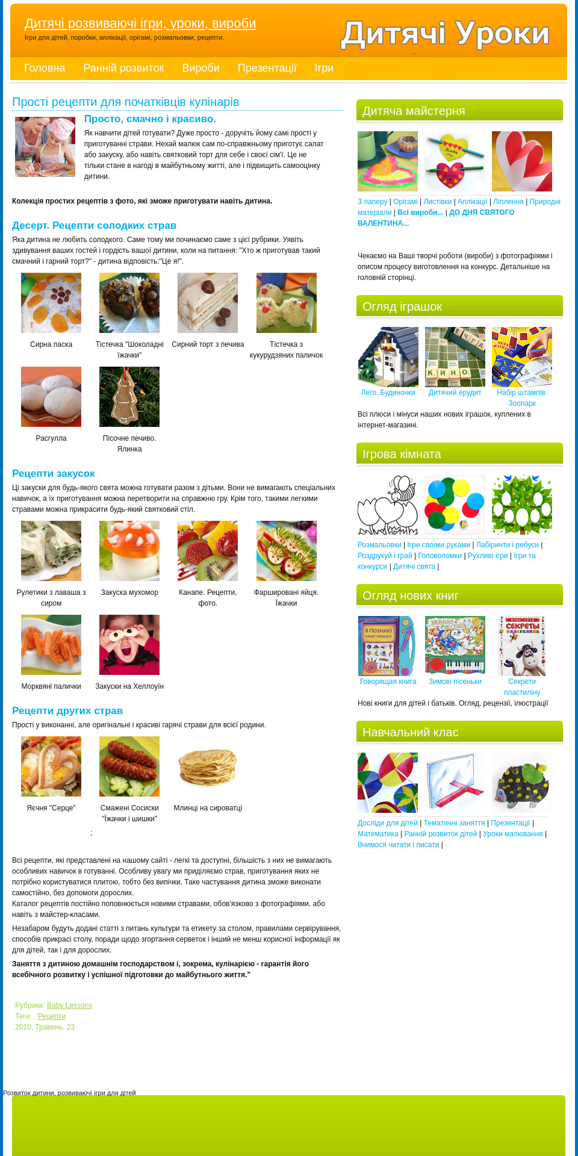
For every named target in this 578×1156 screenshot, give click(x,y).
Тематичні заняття (454, 823)
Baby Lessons (69, 1005)
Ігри (324, 68)
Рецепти (52, 1016)
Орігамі (405, 201)
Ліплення (508, 201)
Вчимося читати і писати (398, 845)
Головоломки (440, 556)
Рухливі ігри (488, 556)
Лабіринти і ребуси (507, 545)
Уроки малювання (512, 834)
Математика (378, 834)
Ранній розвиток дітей (440, 834)
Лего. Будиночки (388, 389)
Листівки (437, 201)
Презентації (267, 68)
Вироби (200, 68)
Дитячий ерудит (455, 389)
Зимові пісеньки (455, 678)
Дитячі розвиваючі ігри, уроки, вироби (140, 23)
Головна (44, 68)
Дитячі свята (414, 566)
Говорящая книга (388, 678)
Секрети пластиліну (522, 683)
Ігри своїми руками (439, 545)
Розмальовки (380, 545)
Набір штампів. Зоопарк (522, 394)
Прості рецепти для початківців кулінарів (126, 102)
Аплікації (472, 201)
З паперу (372, 201)
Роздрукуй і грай (385, 556)
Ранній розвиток (123, 68)
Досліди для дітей (388, 823)
